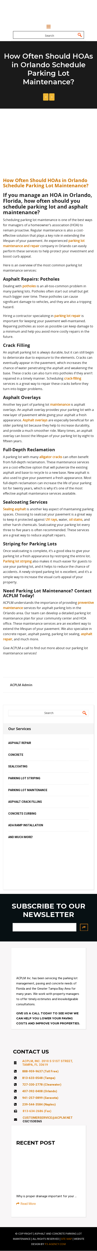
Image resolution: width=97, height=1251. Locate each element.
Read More (26, 1204)
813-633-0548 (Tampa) (38, 1078)
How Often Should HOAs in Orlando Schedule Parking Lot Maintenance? (45, 183)
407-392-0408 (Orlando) (39, 1091)
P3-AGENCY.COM (55, 1244)
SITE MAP (66, 1239)
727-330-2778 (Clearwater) (41, 1084)
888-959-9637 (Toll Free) (40, 1071)
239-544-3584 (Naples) (39, 1104)
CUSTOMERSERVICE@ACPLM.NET (48, 1118)
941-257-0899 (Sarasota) (40, 1098)
